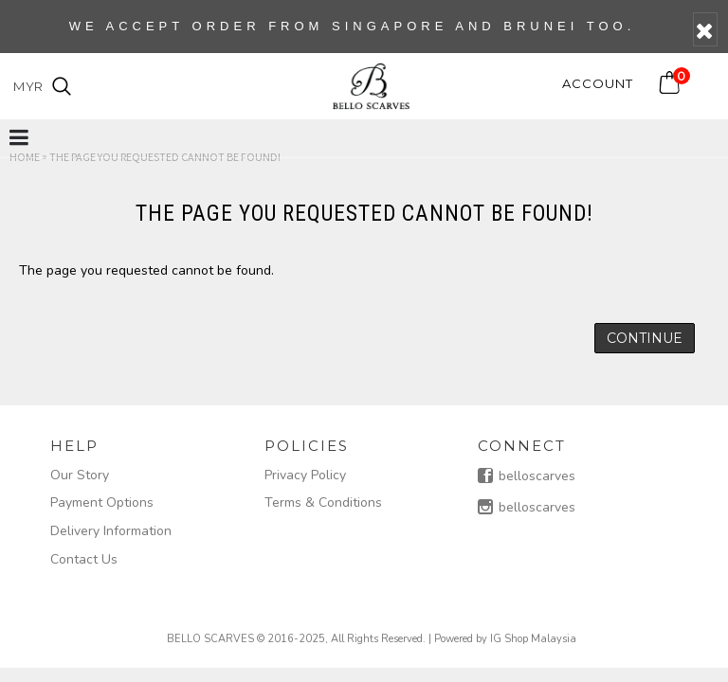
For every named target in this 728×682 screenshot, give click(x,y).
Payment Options (102, 503)
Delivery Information (111, 531)
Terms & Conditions (323, 503)
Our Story (79, 475)
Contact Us (84, 559)
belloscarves (526, 477)
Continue (644, 338)
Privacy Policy (305, 475)
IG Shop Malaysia (533, 639)
